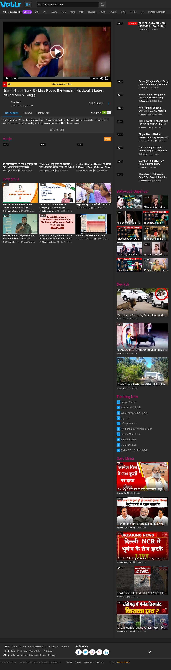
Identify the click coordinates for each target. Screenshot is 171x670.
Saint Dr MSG (128, 445)
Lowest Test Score (131, 434)
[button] (57, 52)
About (14, 647)
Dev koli (15, 102)
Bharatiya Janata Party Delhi (16, 211)
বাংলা (44, 12)
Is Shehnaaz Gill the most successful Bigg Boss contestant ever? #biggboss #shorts (156, 254)
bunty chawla (146, 101)
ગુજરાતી (113, 12)
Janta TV (122, 493)
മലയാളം (92, 12)
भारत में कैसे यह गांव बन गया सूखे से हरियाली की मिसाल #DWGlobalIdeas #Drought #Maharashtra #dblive (142, 593)
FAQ (13, 651)
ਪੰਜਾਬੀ (123, 12)
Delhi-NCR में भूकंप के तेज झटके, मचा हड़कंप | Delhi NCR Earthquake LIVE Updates (142, 558)
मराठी (81, 12)
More (107, 138)
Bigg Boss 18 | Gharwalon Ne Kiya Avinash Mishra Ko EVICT (156, 238)
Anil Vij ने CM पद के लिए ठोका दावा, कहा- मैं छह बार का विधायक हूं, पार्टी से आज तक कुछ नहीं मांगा (142, 489)
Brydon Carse (128, 439)
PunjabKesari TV (125, 528)
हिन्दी (36, 12)
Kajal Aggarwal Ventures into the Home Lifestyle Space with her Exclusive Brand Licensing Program (129, 254)
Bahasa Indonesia (156, 12)
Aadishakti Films (85, 170)
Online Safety (35, 651)
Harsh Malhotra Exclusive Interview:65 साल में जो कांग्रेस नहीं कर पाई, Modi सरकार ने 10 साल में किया (142, 523)
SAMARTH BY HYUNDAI (134, 450)
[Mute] (101, 78)
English (27, 12)
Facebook (79, 650)
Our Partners (53, 647)
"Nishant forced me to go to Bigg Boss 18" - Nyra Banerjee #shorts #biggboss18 (156, 207)
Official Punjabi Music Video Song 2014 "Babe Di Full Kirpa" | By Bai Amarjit (153, 150)
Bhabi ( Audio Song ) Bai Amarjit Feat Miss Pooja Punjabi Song (152, 97)
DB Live (122, 597)
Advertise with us (19, 655)
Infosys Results (129, 423)
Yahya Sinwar (128, 402)
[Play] (7, 78)
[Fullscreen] (107, 78)
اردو (142, 12)
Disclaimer (22, 651)
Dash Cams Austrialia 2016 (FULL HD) (141, 384)
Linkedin (106, 650)
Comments (43, 113)
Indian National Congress (51, 211)
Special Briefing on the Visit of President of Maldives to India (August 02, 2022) (55, 238)
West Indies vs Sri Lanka (134, 412)
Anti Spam (48, 651)
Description (11, 113)
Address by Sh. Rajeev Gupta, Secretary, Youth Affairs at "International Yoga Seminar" (19, 238)
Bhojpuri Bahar (11, 170)
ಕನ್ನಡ (72, 12)
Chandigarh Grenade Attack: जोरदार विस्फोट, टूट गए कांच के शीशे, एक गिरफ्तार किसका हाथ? (142, 627)
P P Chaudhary (84, 208)
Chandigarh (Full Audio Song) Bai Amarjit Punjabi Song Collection (152, 177)
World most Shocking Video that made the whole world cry (142, 315)
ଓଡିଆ (102, 12)
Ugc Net (125, 418)
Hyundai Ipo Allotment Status (136, 428)
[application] (57, 52)
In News (65, 647)
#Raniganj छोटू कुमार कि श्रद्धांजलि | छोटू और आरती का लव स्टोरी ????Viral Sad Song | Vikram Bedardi (56, 167)
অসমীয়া (133, 12)
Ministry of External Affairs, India (55, 242)
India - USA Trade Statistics (91, 235)
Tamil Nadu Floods (131, 407)
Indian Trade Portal (86, 239)
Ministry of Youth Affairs (15, 242)
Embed (28, 113)
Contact (22, 647)
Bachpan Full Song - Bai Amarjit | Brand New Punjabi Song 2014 (152, 163)
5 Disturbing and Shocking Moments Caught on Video (142, 349)
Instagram (92, 650)
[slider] (54, 78)
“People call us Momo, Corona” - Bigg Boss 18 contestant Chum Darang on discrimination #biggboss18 (129, 222)
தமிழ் (63, 12)
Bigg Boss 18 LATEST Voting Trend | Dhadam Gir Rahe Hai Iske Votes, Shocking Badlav (129, 238)
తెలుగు (54, 12)
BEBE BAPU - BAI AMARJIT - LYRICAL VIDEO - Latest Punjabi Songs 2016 (153, 124)
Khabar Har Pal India (149, 141)
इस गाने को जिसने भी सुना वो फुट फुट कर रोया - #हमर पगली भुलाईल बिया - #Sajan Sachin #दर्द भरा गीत (20, 167)
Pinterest (99, 650)
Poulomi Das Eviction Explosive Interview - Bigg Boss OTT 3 (156, 270)
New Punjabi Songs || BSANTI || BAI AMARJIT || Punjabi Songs (152, 110)
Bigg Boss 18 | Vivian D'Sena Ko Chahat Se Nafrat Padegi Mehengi (129, 207)
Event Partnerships (37, 647)
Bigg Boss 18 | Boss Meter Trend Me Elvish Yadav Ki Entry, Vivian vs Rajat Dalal (129, 270)
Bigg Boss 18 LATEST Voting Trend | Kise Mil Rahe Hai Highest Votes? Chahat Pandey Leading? (156, 222)
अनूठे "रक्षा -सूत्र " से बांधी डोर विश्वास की (93, 204)
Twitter (86, 650)
